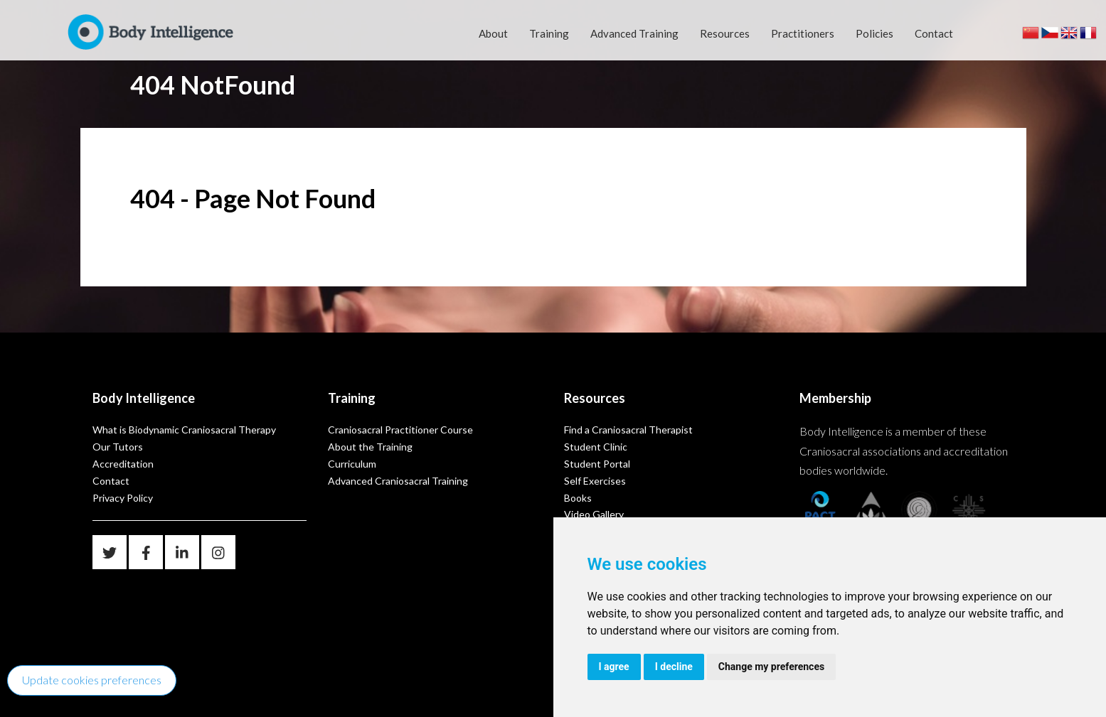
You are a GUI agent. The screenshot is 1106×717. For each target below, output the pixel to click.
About (493, 33)
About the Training (370, 447)
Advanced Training (634, 33)
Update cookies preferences (91, 679)
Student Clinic (595, 447)
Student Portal (597, 464)
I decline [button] (674, 666)
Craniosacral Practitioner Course (400, 430)
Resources (725, 33)
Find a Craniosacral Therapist (628, 430)
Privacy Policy (122, 498)
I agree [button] (614, 666)
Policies (874, 33)
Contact (934, 33)
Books (578, 498)
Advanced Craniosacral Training (398, 481)
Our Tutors (117, 447)
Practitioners (802, 33)
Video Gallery (594, 514)
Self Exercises (595, 481)
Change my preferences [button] (771, 666)
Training (549, 33)
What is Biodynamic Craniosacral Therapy (184, 430)
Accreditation (123, 464)
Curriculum (352, 464)
